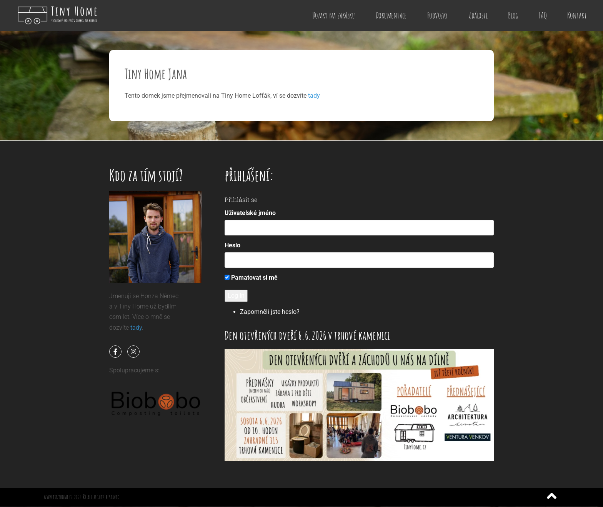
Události (477, 15)
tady (314, 95)
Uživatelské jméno (250, 213)
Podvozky (437, 15)
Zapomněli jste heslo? (270, 311)
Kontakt (576, 15)
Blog (513, 15)
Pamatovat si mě (251, 277)
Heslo (232, 245)
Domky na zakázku (333, 15)
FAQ (543, 15)
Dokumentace (391, 15)
